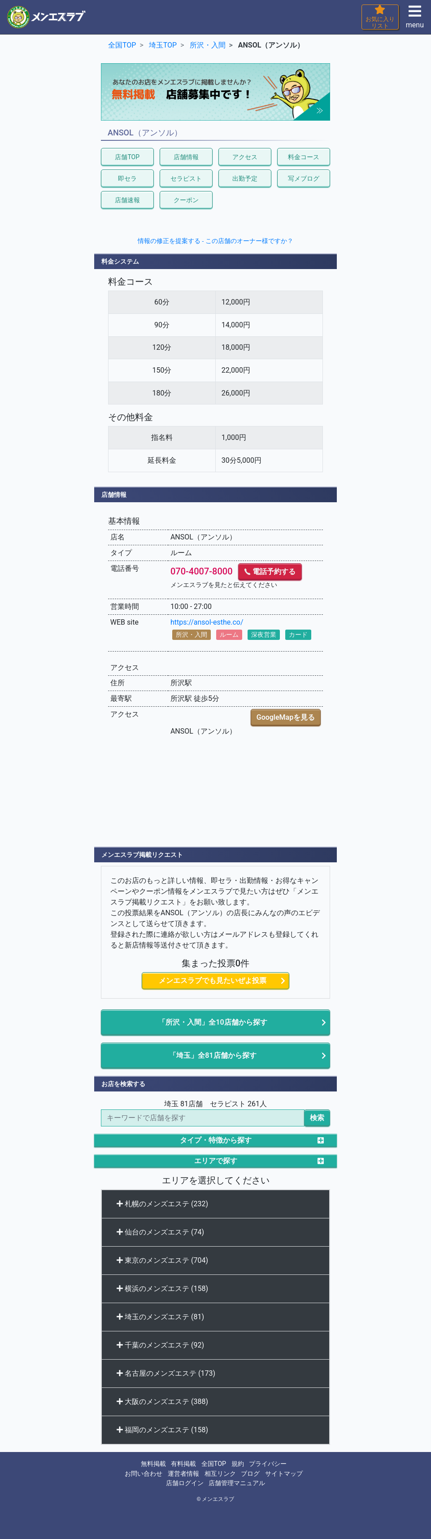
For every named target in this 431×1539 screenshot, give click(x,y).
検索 (317, 1117)
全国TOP (213, 1464)
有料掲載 (183, 1464)
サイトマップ (284, 1474)
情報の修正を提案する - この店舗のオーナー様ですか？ (215, 240)
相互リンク (220, 1474)
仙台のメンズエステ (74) (160, 1232)
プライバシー (268, 1464)
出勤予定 (244, 178)
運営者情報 (183, 1474)
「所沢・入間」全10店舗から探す (212, 1022)
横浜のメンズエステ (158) (162, 1288)
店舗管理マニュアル (237, 1483)
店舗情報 (186, 157)
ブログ (250, 1474)
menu (415, 19)
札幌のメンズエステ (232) (162, 1204)
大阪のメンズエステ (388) (162, 1401)
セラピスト (186, 178)
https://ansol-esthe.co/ (207, 622)
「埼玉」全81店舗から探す (212, 1055)
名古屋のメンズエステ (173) (166, 1373)
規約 (237, 1464)
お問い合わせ (143, 1474)
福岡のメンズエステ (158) (162, 1430)
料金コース (303, 157)
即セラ (127, 178)
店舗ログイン (185, 1483)
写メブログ (303, 178)
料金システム (120, 261)
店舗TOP (127, 157)
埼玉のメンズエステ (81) (160, 1317)
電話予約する (270, 571)
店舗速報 (127, 200)
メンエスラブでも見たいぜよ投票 (212, 980)
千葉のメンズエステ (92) (160, 1345)
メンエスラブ (218, 1499)
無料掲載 (153, 1464)
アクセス (244, 157)
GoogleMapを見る (286, 717)
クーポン (186, 200)
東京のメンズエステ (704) (162, 1260)
